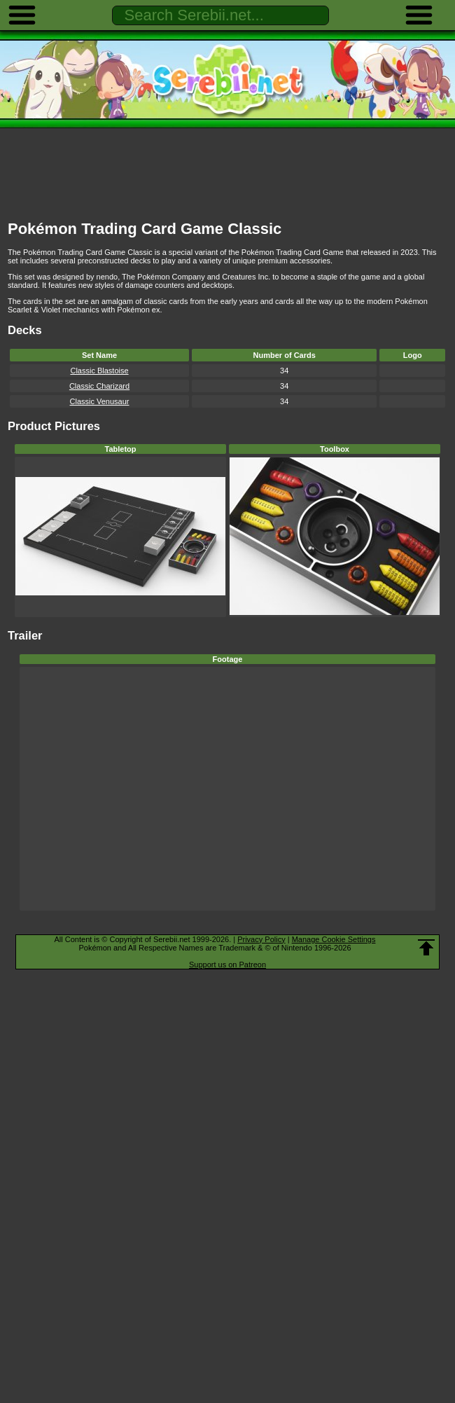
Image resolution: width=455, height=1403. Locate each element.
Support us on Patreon (227, 964)
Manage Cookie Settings (334, 939)
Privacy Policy (261, 939)
